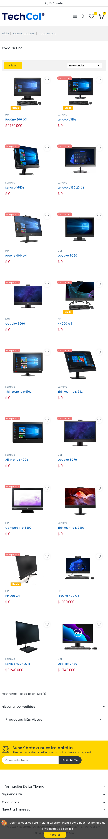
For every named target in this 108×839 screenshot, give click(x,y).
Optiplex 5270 (67, 460)
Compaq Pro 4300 (18, 528)
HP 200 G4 (65, 324)
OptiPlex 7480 (67, 664)
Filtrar (13, 65)
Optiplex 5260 (15, 324)
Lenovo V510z (14, 187)
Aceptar (55, 834)
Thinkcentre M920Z (71, 528)
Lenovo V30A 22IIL (17, 664)
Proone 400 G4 (16, 255)
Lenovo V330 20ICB (71, 187)
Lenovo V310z (67, 119)
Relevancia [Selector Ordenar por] (85, 65)
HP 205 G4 (12, 596)
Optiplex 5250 (67, 255)
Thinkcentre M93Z (70, 392)
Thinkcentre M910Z (18, 392)
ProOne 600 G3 (16, 119)
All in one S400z (16, 460)
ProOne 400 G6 (68, 596)
